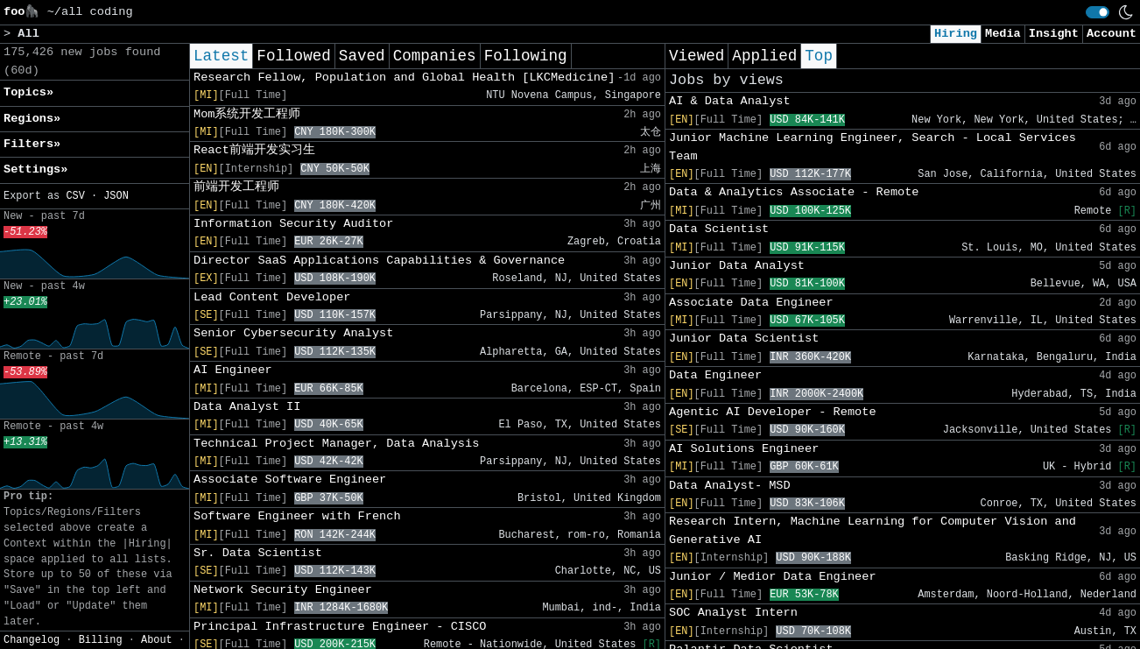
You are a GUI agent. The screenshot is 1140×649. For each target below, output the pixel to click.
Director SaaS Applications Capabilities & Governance (379, 260)
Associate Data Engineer (751, 302)
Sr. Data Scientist (258, 553)
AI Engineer (233, 370)
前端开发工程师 (236, 187)
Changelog (32, 640)
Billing (101, 640)
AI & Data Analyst (730, 101)
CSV (75, 196)
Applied (764, 56)
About (156, 640)
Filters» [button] (32, 144)
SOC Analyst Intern (733, 612)
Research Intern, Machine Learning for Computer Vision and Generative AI (872, 530)
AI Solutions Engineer (744, 448)
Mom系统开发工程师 (247, 114)
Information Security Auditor (293, 223)
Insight (1054, 33)
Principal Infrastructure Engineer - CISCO (340, 626)
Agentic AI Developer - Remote (772, 412)
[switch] (1097, 12)
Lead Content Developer (272, 297)
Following (525, 56)
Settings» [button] (35, 169)
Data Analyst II (247, 406)
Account (1111, 33)
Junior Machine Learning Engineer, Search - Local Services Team (872, 146)
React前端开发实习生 (254, 150)
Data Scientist (719, 229)
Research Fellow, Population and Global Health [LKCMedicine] (404, 77)
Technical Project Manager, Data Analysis (336, 443)
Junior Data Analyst (737, 265)
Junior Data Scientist (744, 338)
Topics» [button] (28, 92)
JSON (116, 196)
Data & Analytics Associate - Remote (794, 192)
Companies (434, 56)
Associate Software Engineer (290, 479)
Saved (362, 56)
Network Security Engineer (283, 589)
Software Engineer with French (297, 516)
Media (1003, 33)
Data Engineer (715, 375)
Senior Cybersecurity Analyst (293, 333)
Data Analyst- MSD (730, 485)
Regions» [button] (32, 118)
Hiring (955, 33)
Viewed (696, 56)
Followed (293, 56)
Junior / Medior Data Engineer (772, 576)
